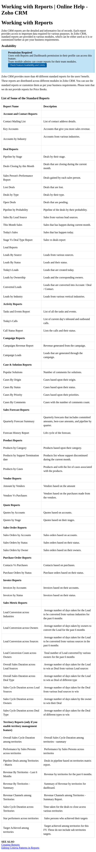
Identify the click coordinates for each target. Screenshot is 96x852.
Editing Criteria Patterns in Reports (20, 847)
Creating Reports (10, 844)
